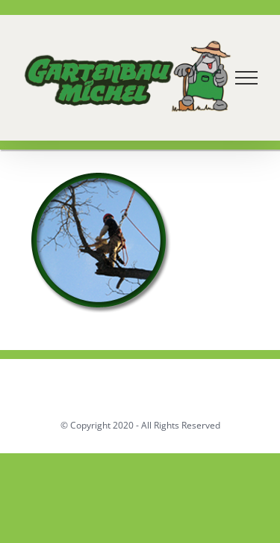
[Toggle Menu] (247, 78)
